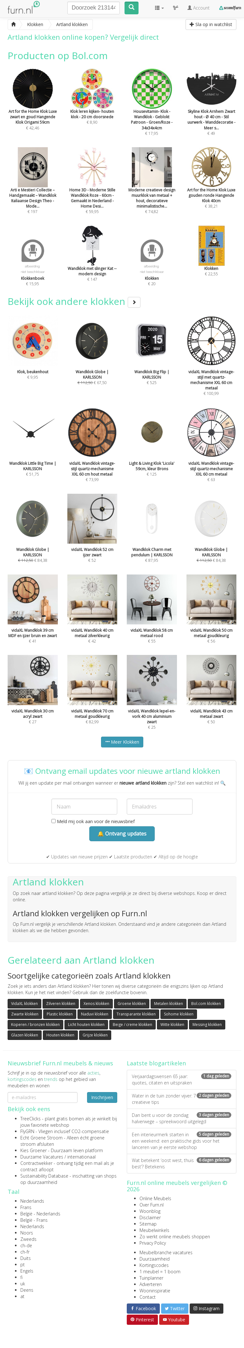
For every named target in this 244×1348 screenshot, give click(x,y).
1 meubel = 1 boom (159, 1272)
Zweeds (28, 1239)
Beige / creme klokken (132, 1024)
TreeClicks (30, 1119)
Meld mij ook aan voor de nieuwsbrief (93, 821)
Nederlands (32, 1201)
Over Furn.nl (151, 1205)
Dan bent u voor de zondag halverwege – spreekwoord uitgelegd (181, 1118)
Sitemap (148, 1224)
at (22, 1296)
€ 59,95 (92, 189)
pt (22, 1265)
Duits (25, 1258)
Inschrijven (102, 1097)
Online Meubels (155, 1198)
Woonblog (149, 1211)
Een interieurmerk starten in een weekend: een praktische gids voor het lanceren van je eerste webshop (181, 1140)
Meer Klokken (122, 742)
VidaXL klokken (24, 1003)
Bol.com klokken (206, 1003)
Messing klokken (207, 1024)
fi (21, 1277)
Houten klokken (60, 1035)
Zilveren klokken (60, 1003)
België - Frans (34, 1220)
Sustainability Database (44, 1176)
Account (198, 8)
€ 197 (33, 189)
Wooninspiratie (154, 1291)
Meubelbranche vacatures (166, 1252)
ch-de (26, 1245)
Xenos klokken (96, 1003)
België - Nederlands (40, 1214)
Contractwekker (36, 1163)
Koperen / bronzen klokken (35, 1024)
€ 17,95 (152, 111)
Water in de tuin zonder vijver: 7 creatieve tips (181, 1099)
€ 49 (211, 111)
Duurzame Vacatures (41, 1157)
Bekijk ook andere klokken (74, 301)
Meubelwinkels (154, 1230)
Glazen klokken (24, 1035)
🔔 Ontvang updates (122, 833)
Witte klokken (172, 1024)
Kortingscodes (154, 1265)
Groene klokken (132, 1003)
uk (22, 1284)
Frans (25, 1207)
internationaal (81, 1157)
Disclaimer (150, 1217)
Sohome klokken (178, 1014)
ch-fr (25, 1252)
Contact (147, 1297)
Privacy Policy (152, 1243)
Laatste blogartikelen (156, 1063)
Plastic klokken (60, 1014)
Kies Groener (33, 1150)
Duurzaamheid (154, 1259)
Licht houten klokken (86, 1024)
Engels (26, 1271)
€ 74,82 (152, 189)
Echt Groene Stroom (41, 1138)
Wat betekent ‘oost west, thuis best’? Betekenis (181, 1163)
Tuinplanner (151, 1278)
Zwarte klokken (24, 1014)
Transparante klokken (136, 1014)
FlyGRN (27, 1131)
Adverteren (150, 1284)
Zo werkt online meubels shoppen (174, 1237)
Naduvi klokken (94, 1014)
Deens (26, 1290)
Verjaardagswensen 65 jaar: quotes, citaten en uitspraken (181, 1079)
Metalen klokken (168, 1003)
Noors (26, 1233)
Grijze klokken (95, 1035)
